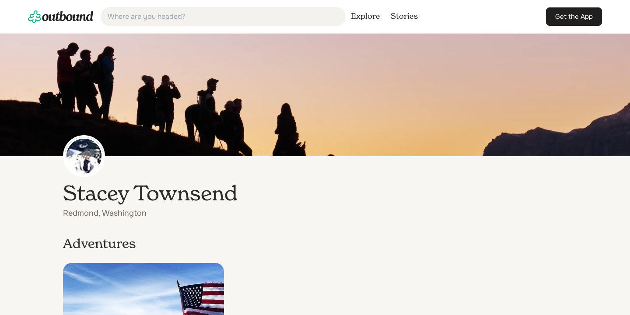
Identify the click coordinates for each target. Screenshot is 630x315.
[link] (61, 16)
